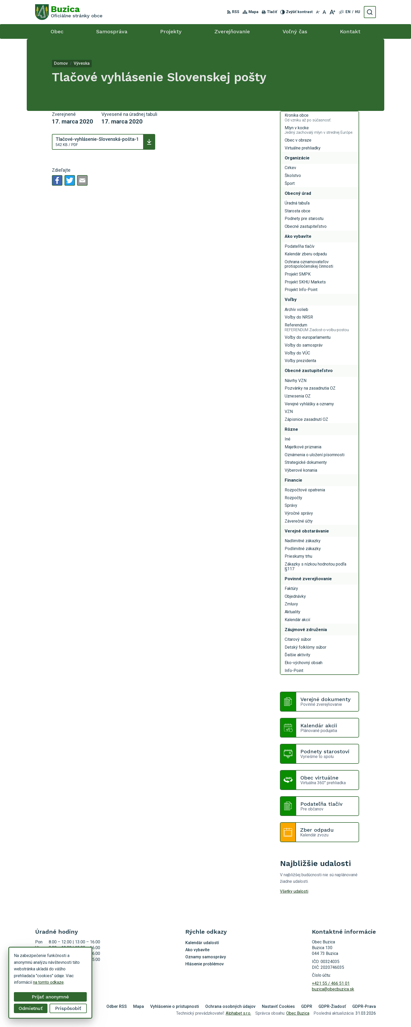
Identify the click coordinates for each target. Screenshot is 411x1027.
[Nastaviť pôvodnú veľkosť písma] (324, 12)
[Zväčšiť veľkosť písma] (332, 12)
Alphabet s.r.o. (238, 1013)
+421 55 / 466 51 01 (331, 983)
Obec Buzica (297, 1013)
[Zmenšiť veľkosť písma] (317, 12)
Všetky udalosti (294, 891)
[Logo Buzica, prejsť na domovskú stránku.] (68, 12)
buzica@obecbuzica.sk (333, 989)
